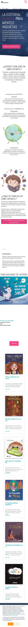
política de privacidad (13, 615)
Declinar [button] (17, 624)
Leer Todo (14, 343)
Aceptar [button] (10, 624)
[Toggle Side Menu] (25, 2)
